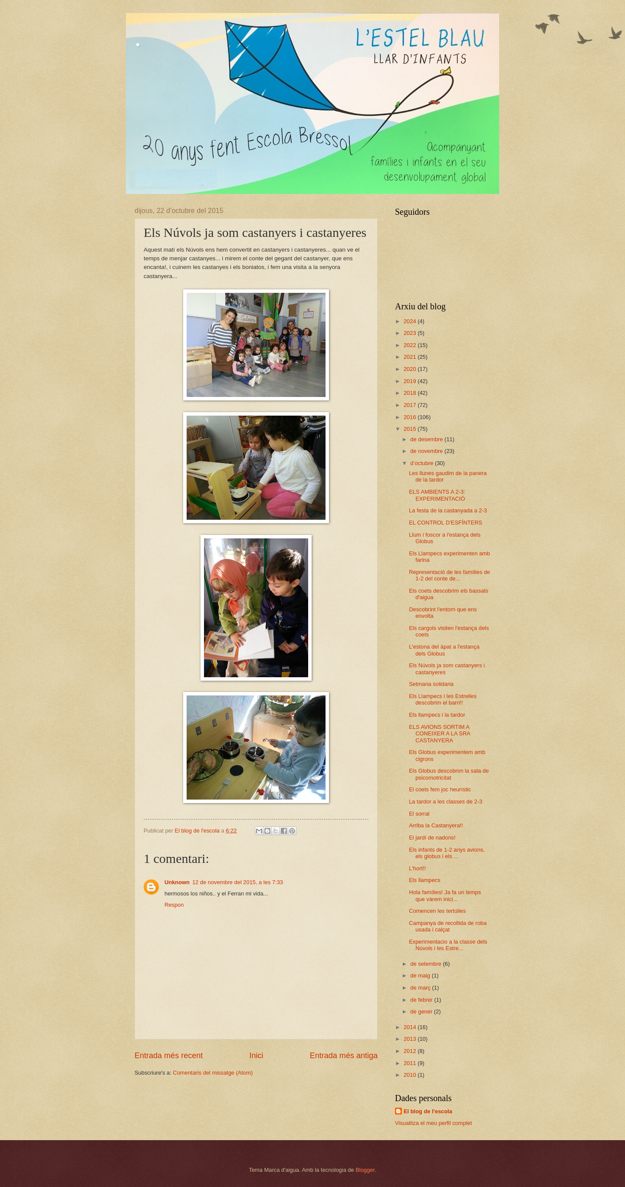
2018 (411, 393)
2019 (411, 381)
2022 (411, 345)
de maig (420, 975)
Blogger (365, 1170)
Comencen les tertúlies (437, 911)
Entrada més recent (169, 1055)
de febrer (422, 1000)
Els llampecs (424, 880)
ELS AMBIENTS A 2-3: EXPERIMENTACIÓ (437, 495)
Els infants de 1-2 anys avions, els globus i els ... (447, 852)
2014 (411, 1027)
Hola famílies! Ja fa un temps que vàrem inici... (445, 895)
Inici (256, 1055)
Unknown (177, 882)
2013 (411, 1039)
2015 (411, 429)
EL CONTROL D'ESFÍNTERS (445, 522)
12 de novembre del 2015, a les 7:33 (237, 882)
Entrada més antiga (344, 1055)
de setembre (426, 964)
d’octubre (422, 463)
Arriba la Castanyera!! (436, 825)
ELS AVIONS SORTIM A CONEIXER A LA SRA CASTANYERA (439, 734)
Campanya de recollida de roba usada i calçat (448, 926)
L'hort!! (417, 868)
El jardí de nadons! (432, 837)
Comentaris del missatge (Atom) (213, 1072)
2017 (411, 405)
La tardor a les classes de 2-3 (445, 801)
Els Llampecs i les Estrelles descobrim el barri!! (443, 699)
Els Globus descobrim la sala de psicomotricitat (449, 773)
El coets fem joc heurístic (440, 789)
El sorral (419, 813)
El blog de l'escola (428, 1111)
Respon (174, 905)
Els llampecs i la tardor (437, 715)
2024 (411, 321)
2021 (411, 357)
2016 (411, 417)
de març (421, 987)
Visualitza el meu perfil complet (433, 1123)
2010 (411, 1075)
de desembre (427, 439)
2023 (411, 333)
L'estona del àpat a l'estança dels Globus (444, 649)
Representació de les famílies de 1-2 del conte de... (449, 575)
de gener (422, 1011)
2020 (411, 369)
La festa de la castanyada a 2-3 (448, 510)
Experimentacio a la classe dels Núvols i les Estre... (448, 944)
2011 (411, 1063)
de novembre (427, 451)
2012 (411, 1051)
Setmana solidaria (431, 684)
